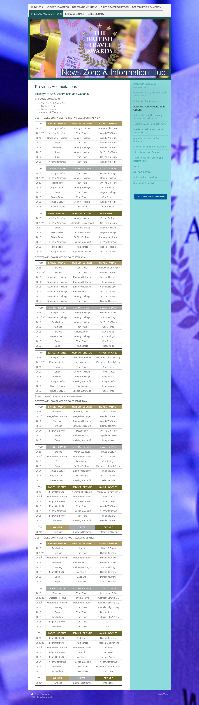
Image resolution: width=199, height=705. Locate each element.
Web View (163, 694)
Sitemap (45, 694)
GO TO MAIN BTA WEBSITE (151, 196)
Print (35, 694)
